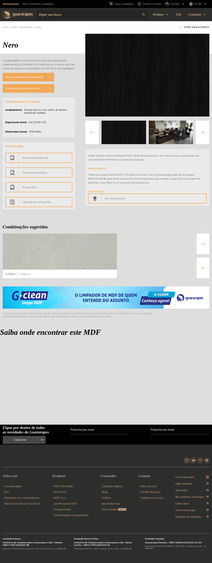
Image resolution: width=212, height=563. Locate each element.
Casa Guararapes (121, 4)
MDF (14, 27)
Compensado (62, 509)
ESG (179, 14)
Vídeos (106, 497)
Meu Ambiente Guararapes (38, 3)
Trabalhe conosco (151, 497)
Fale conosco (148, 486)
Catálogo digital (112, 486)
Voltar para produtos (196, 26)
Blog (105, 492)
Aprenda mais (111, 503)
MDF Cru (59, 497)
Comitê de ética (150, 492)
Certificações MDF (65, 503)
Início (6, 27)
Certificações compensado (70, 515)
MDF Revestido (63, 486)
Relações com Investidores (21, 497)
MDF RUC (59, 492)
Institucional (11, 3)
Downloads (114, 509)
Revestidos (26, 27)
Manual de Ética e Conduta (22, 503)
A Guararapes (13, 486)
